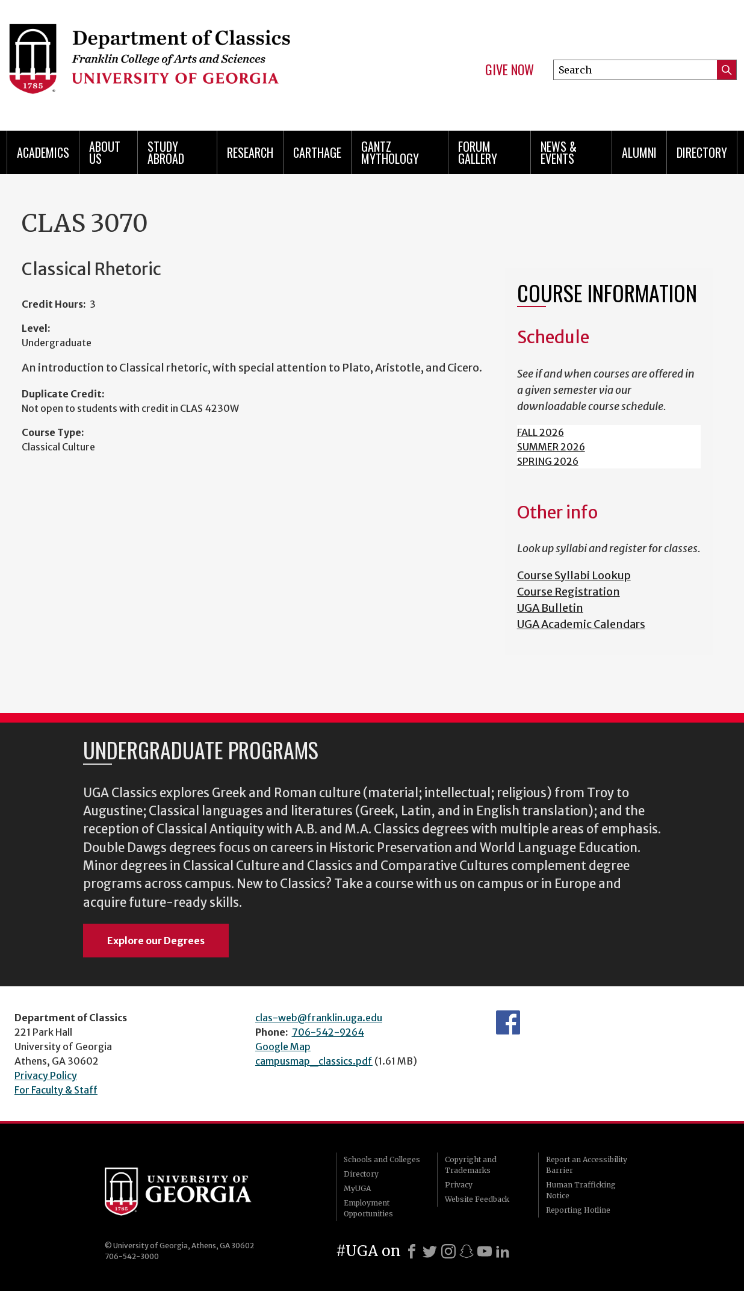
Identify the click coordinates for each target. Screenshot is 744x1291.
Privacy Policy (45, 1075)
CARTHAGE (317, 152)
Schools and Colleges (382, 1159)
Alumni (639, 152)
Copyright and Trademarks (471, 1165)
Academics (43, 152)
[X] (430, 1251)
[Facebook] (412, 1251)
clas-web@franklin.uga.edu (318, 1018)
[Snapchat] (466, 1251)
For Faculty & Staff (56, 1090)
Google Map (283, 1047)
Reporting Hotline (578, 1210)
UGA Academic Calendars (581, 624)
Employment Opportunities (368, 1208)
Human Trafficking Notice (581, 1190)
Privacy (459, 1184)
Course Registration (568, 592)
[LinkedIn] (502, 1251)
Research (250, 152)
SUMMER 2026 (551, 447)
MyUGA (357, 1188)
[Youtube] (484, 1251)
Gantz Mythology (390, 152)
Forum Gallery (477, 152)
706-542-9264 (328, 1032)
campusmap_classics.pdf (314, 1061)
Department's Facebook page (508, 1022)
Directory (702, 152)
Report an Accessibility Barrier (586, 1165)
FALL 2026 (540, 432)
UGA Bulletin (550, 608)
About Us (104, 152)
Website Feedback (477, 1199)
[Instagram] (448, 1251)
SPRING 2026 (547, 461)
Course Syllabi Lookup (574, 575)
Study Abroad (165, 152)
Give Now (509, 69)
